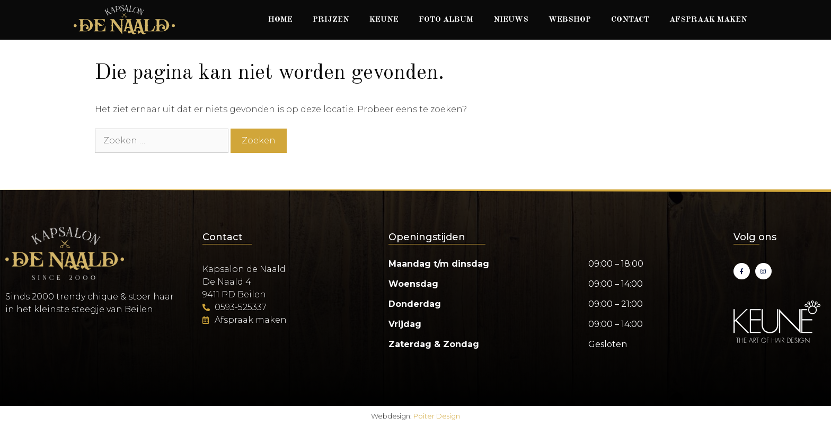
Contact (630, 20)
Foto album (446, 20)
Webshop (570, 20)
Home (280, 20)
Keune (384, 20)
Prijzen (331, 20)
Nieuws (510, 20)
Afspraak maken (708, 20)
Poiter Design (436, 416)
